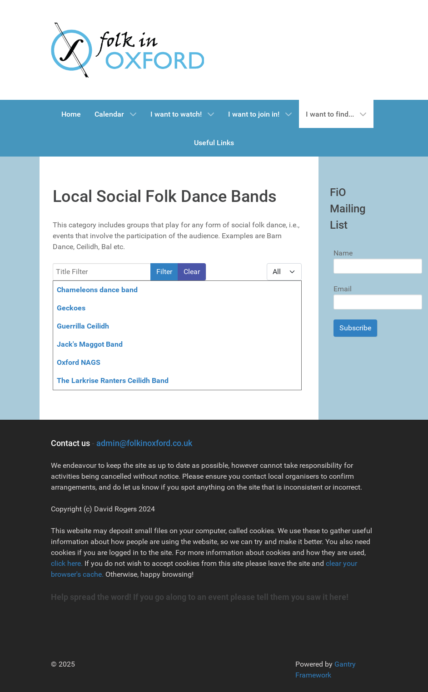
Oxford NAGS (78, 362)
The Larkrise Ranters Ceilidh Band (113, 380)
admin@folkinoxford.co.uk (144, 443)
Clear (192, 271)
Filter (164, 271)
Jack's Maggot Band (90, 344)
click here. (67, 563)
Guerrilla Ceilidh (83, 326)
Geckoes (71, 308)
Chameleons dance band (97, 289)
